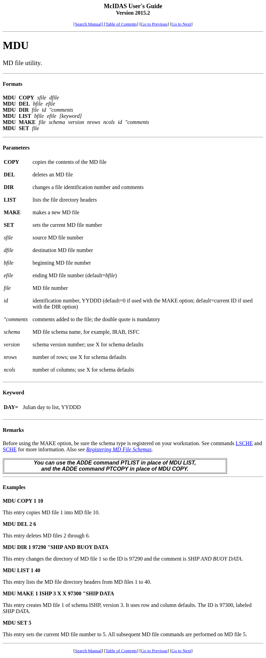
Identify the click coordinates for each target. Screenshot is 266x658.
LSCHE (244, 443)
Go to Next (181, 24)
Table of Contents (121, 24)
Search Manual (88, 650)
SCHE (10, 449)
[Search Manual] (88, 24)
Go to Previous (154, 24)
